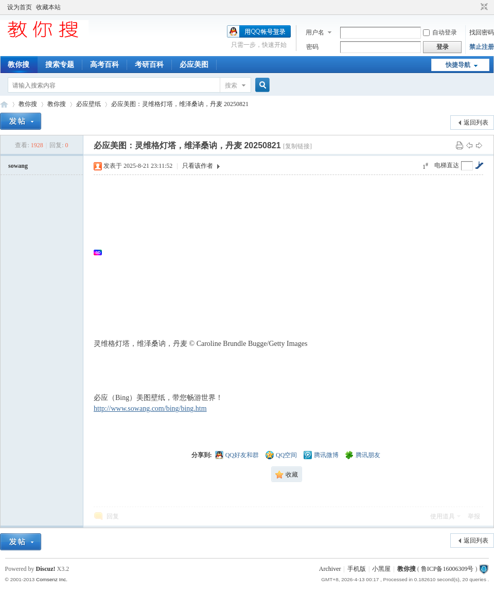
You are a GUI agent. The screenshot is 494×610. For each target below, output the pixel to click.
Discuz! (46, 568)
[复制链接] (297, 146)
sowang (18, 165)
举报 (474, 516)
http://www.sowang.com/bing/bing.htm (150, 408)
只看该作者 (197, 165)
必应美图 (194, 64)
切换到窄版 (483, 7)
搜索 (231, 85)
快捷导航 (458, 64)
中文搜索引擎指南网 (4, 104)
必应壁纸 (88, 104)
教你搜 (18, 64)
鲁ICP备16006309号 (447, 568)
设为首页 (19, 7)
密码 (312, 46)
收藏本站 (48, 7)
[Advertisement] (293, 252)
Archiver (330, 568)
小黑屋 (381, 568)
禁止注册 (481, 46)
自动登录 (440, 32)
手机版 (356, 568)
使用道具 (442, 516)
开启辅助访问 (474, 7)
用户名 (315, 32)
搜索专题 (59, 64)
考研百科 (149, 64)
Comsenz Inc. (51, 579)
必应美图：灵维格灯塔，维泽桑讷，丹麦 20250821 (180, 104)
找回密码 (481, 32)
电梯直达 (446, 165)
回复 (113, 516)
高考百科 (104, 64)
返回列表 (476, 122)
